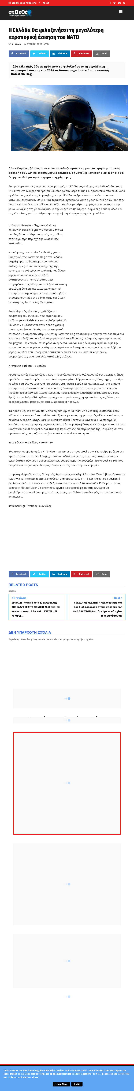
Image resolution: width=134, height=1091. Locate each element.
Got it (77, 1084)
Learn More (61, 1084)
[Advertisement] (96, 276)
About (46, 3)
